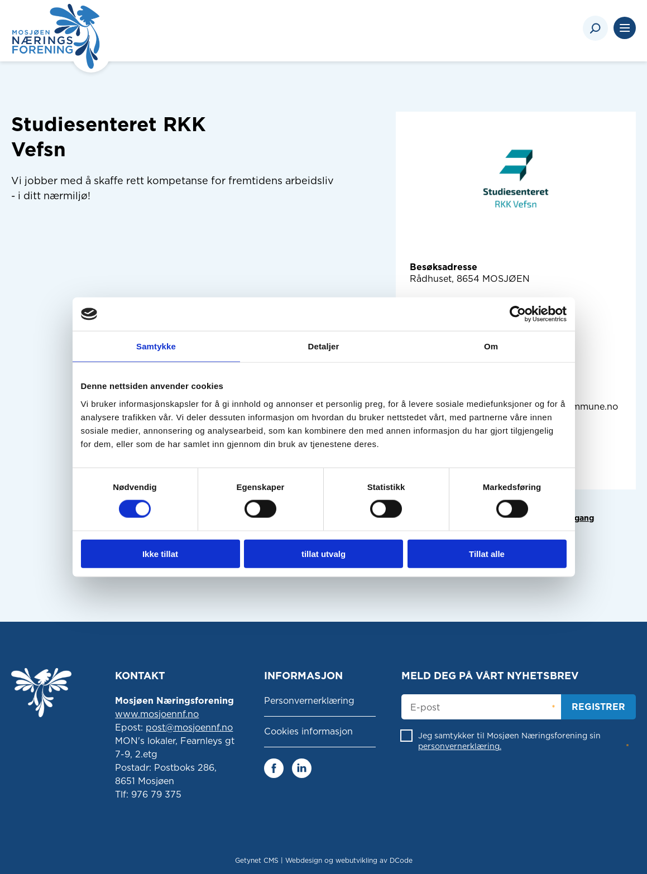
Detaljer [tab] (323, 346)
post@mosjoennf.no (189, 727)
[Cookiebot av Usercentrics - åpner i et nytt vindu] (518, 314)
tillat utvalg (323, 553)
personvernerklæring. (459, 746)
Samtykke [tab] (156, 346)
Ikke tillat (160, 553)
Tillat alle (487, 553)
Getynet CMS (257, 860)
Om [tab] (491, 346)
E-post (425, 707)
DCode (401, 860)
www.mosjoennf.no (157, 714)
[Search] (595, 28)
